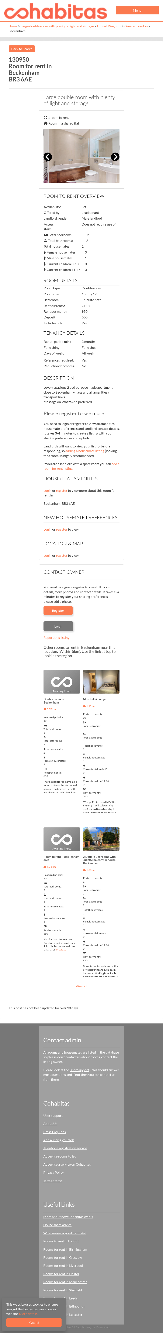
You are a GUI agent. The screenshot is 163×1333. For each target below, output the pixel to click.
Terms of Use (52, 1181)
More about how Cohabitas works (68, 1217)
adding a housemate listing (84, 451)
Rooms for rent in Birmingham (65, 1249)
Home (12, 26)
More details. (28, 1314)
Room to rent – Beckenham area (61, 858)
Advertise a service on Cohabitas (67, 1164)
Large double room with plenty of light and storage (57, 26)
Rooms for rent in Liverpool (63, 1265)
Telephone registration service (65, 1148)
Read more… (63, 950)
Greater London (136, 26)
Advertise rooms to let (59, 1156)
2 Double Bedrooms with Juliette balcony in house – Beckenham (100, 860)
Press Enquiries (54, 1132)
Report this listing (56, 637)
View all (81, 986)
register (61, 490)
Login (48, 490)
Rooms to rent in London (61, 1241)
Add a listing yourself (58, 1140)
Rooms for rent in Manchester (65, 1282)
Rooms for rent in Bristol (61, 1274)
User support (53, 1115)
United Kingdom (109, 26)
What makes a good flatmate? (64, 1233)
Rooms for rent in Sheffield (62, 1290)
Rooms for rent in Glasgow (62, 1257)
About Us (50, 1123)
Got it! (34, 1322)
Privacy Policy (53, 1172)
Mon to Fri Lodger (95, 699)
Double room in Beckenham (54, 700)
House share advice (57, 1225)
